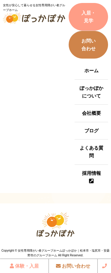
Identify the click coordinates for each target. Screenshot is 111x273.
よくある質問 (91, 151)
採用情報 (91, 173)
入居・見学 (88, 16)
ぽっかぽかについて (91, 92)
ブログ (91, 130)
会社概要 (91, 113)
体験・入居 (24, 266)
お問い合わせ (88, 44)
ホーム (91, 70)
